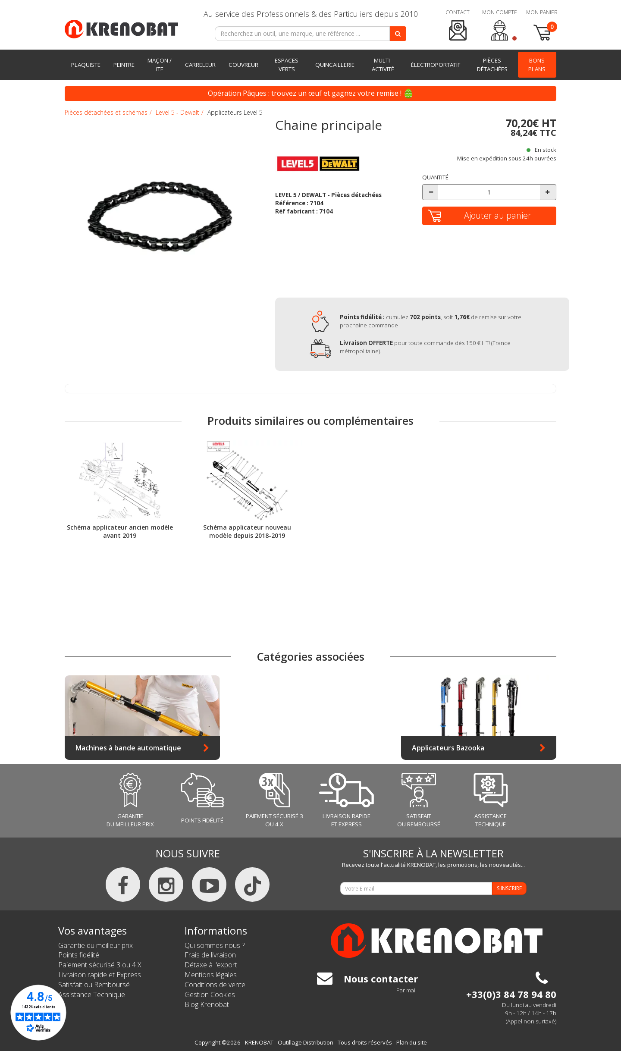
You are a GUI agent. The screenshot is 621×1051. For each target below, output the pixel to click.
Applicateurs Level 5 (235, 112)
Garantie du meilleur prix (95, 945)
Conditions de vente (215, 984)
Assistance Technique (91, 994)
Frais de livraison (210, 955)
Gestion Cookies (210, 994)
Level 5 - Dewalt (177, 112)
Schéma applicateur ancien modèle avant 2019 (120, 531)
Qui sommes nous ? (215, 945)
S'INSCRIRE (509, 888)
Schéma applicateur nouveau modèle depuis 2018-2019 (247, 531)
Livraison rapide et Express (99, 974)
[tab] (342, 138)
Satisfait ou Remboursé (94, 984)
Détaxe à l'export (211, 964)
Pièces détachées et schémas (106, 112)
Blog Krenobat (207, 1004)
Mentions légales (211, 974)
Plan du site (411, 1042)
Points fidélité (78, 955)
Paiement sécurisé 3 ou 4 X (99, 964)
